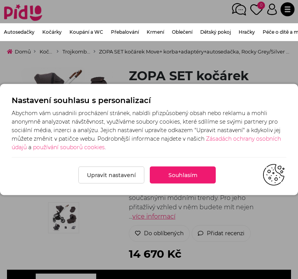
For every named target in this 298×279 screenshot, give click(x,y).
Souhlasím (183, 175)
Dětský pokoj (215, 32)
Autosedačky (19, 32)
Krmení (155, 32)
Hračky (247, 32)
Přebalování (125, 32)
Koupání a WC (86, 32)
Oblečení (182, 32)
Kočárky (52, 32)
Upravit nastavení (111, 175)
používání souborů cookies (69, 147)
